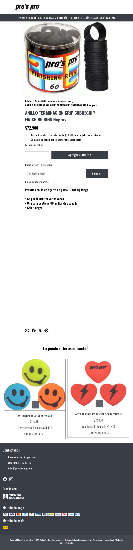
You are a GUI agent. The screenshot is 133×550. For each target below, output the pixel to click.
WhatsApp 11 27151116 (17, 463)
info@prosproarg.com (17, 468)
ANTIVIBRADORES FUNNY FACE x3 (35, 415)
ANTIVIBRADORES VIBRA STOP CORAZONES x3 (98, 414)
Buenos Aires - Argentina (19, 457)
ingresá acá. (110, 540)
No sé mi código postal (37, 182)
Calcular (97, 173)
